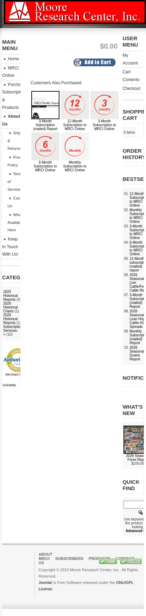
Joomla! (45, 582)
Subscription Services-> (13, 330)
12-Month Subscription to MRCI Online (75, 125)
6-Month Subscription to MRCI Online (45, 166)
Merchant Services (18, 374)
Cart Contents (130, 75)
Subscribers (69, 558)
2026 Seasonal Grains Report (136, 353)
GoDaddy (9, 385)
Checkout (131, 88)
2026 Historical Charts (10, 307)
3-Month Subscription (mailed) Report (45, 125)
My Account (130, 59)
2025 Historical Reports (10, 295)
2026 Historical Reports (10, 319)
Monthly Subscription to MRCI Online (75, 166)
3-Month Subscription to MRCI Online (104, 125)
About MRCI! (45, 556)
